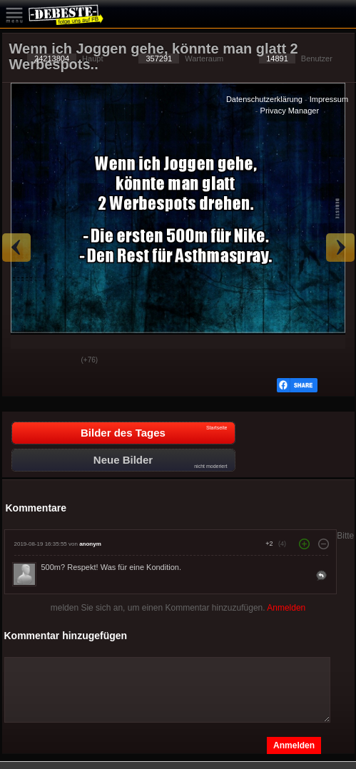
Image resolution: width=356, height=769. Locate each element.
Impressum (329, 99)
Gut (24, 361)
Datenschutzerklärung (264, 99)
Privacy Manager (290, 110)
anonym (90, 544)
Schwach (60, 361)
